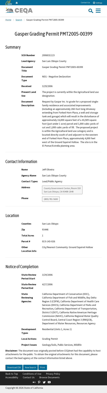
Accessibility (11, 377)
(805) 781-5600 (51, 199)
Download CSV (14, 367)
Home (8, 19)
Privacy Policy (53, 373)
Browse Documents (49, 377)
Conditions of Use (32, 373)
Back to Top (11, 373)
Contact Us (85, 2)
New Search (30, 367)
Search (19, 19)
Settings (97, 2)
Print (42, 367)
